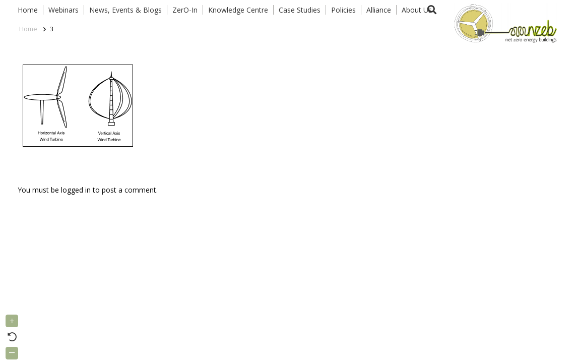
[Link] (503, 23)
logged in (76, 190)
